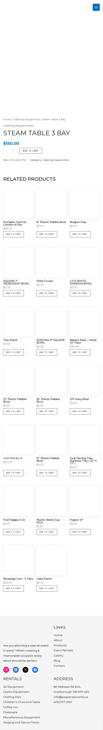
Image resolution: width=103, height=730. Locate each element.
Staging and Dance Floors (21, 722)
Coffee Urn (10, 707)
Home (7, 121)
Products (60, 645)
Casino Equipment (16, 691)
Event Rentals (63, 650)
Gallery (58, 655)
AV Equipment (13, 686)
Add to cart (31, 153)
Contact (59, 665)
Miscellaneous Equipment (21, 717)
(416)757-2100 (63, 702)
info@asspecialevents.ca (71, 697)
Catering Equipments (26, 121)
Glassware (10, 712)
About (58, 640)
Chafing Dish (12, 697)
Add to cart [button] (15, 237)
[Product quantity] (13, 153)
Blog (57, 660)
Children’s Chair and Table (21, 702)
